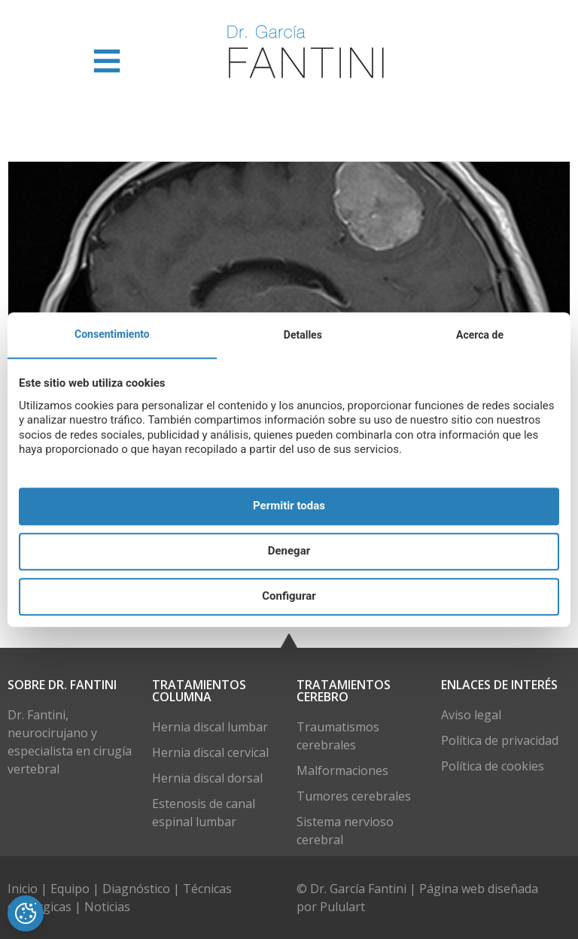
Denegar (289, 551)
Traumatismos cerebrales (338, 736)
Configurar (289, 596)
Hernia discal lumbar (210, 727)
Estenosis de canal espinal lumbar (203, 812)
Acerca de (479, 335)
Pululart (342, 906)
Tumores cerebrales (354, 796)
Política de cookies (492, 766)
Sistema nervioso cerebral (345, 830)
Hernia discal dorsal (207, 778)
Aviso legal (471, 715)
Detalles (303, 335)
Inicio (24, 888)
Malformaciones (342, 770)
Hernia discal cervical (210, 752)
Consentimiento (112, 334)
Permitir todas (289, 506)
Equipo (71, 888)
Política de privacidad (499, 740)
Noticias (107, 906)
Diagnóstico (136, 888)
